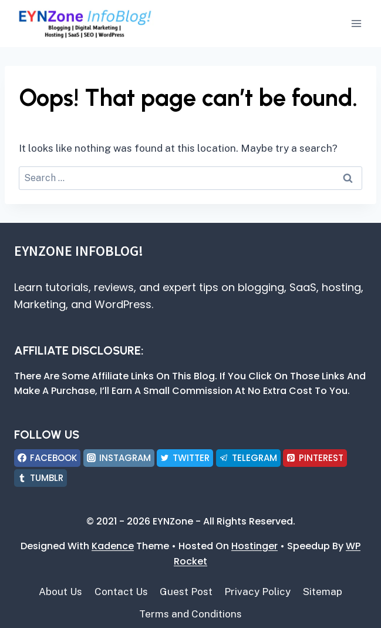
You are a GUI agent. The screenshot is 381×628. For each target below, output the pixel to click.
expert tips (190, 287)
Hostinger (254, 546)
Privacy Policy (257, 591)
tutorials (67, 287)
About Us (60, 591)
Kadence (113, 546)
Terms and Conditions (190, 614)
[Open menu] (356, 23)
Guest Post (186, 591)
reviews (114, 287)
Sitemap (322, 591)
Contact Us (121, 591)
